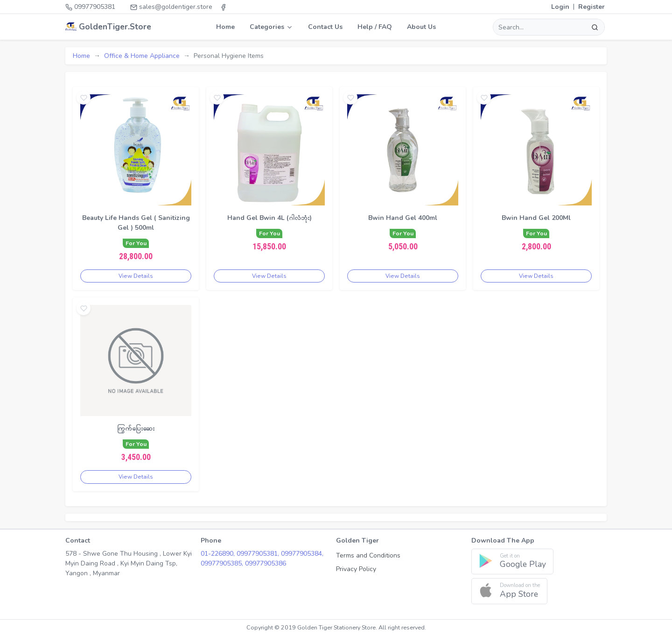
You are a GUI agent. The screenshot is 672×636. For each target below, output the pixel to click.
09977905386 (265, 563)
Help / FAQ (374, 26)
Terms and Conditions (368, 555)
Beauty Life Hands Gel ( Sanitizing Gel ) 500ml (136, 222)
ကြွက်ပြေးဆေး (135, 428)
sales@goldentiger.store (171, 6)
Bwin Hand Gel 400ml (402, 217)
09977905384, (302, 553)
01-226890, (219, 553)
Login (560, 6)
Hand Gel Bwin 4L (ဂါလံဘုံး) (269, 217)
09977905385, (223, 563)
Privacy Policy (356, 569)
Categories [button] (271, 26)
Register (591, 6)
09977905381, (259, 553)
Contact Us (325, 26)
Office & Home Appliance (142, 55)
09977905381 (90, 6)
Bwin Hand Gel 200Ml (536, 217)
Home (225, 26)
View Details (136, 276)
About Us (421, 26)
